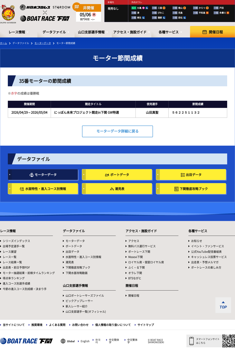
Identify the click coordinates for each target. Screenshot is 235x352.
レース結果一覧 (12, 262)
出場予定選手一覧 (14, 246)
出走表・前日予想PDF (16, 267)
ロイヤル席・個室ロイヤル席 (146, 262)
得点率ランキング (14, 278)
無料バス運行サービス (142, 246)
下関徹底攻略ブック (194, 188)
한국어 (97, 341)
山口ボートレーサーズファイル (85, 295)
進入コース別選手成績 (16, 283)
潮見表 (119, 188)
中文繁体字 (132, 341)
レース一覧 (9, 257)
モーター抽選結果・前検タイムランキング (29, 273)
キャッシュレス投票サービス (209, 257)
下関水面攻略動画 (77, 273)
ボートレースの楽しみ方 (206, 267)
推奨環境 (36, 324)
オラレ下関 (135, 273)
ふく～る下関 (136, 267)
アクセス (133, 241)
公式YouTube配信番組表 (206, 251)
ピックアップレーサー (79, 300)
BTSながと (134, 278)
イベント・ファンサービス (207, 246)
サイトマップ (145, 324)
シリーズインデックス (16, 241)
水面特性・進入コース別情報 (45, 188)
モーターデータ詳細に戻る (117, 131)
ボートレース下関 (139, 251)
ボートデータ (119, 174)
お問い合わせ (80, 324)
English (85, 341)
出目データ (194, 174)
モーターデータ (42, 43)
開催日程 (216, 32)
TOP (223, 307)
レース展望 (9, 251)
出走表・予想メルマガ (205, 262)
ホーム (3, 43)
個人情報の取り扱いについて (113, 324)
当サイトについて (14, 324)
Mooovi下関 (135, 257)
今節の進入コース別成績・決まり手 (25, 289)
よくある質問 (57, 324)
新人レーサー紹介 (77, 306)
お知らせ (196, 241)
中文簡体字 (114, 341)
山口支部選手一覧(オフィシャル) (86, 311)
